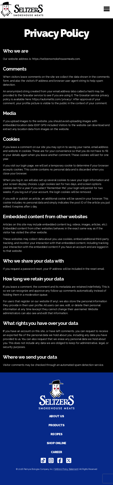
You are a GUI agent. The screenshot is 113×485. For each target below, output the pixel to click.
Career (56, 452)
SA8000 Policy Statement (66, 469)
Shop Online (56, 443)
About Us (56, 416)
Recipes (56, 434)
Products (56, 425)
